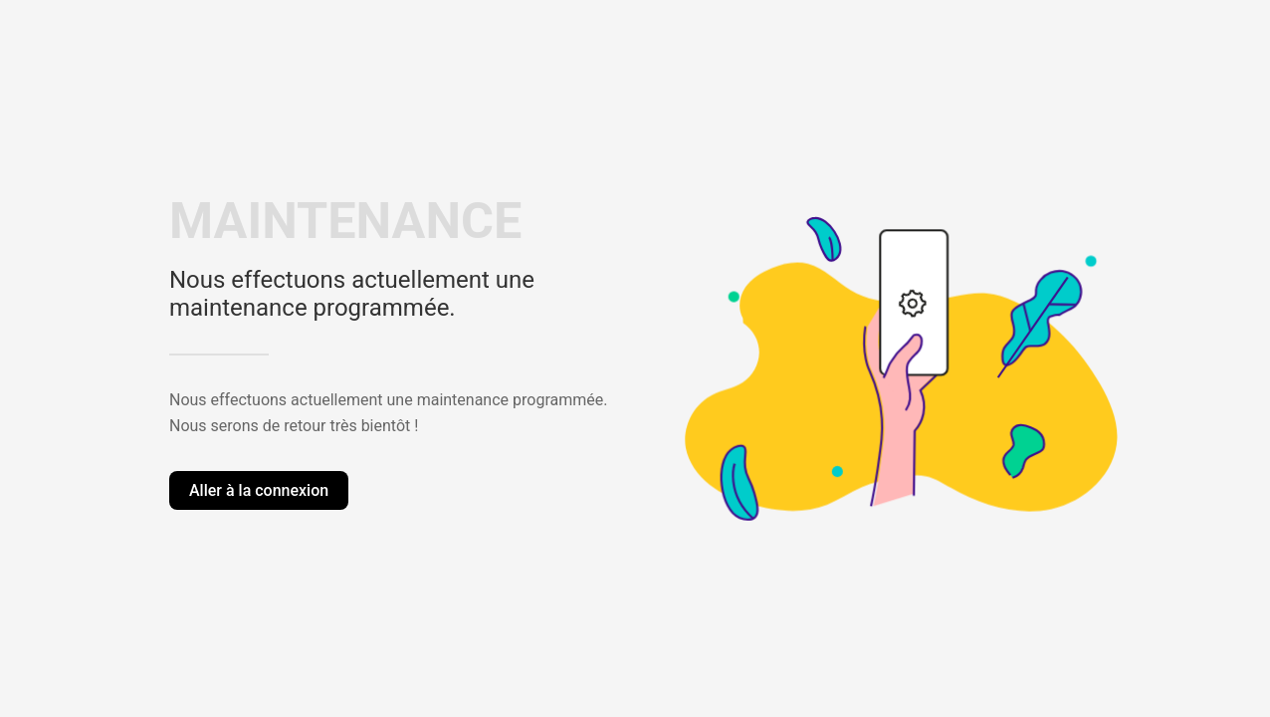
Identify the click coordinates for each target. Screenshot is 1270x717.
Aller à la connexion (258, 490)
